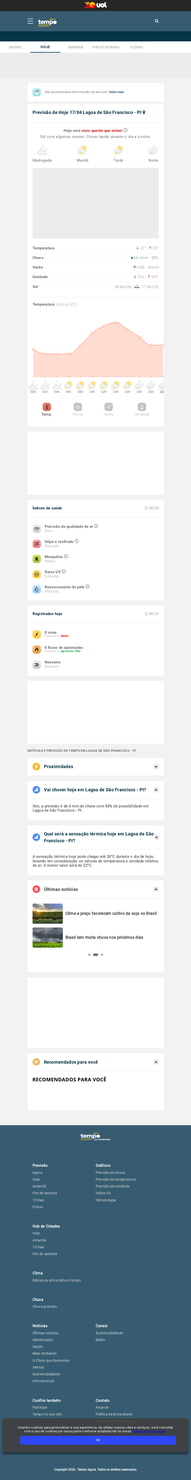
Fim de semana (106, 47)
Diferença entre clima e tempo (57, 1280)
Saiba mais (116, 92)
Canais (102, 1326)
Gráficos (103, 1165)
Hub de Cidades (46, 1226)
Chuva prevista (45, 1306)
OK (98, 1440)
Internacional (43, 1381)
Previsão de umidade (113, 1186)
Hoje (45, 47)
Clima (38, 1273)
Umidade (142, 410)
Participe (40, 1407)
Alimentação (43, 1340)
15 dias (136, 47)
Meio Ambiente (45, 1353)
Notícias (40, 1326)
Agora (15, 47)
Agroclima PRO (71, 651)
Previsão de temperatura (116, 1179)
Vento (108, 410)
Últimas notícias (46, 1333)
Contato (103, 1400)
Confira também (47, 1400)
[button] (89, 954)
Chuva (77, 410)
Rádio (100, 1340)
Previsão (40, 1165)
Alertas (38, 1367)
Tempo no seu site (47, 1414)
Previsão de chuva (110, 1173)
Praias (38, 1207)
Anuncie (102, 1407)
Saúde (38, 1347)
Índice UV (103, 1193)
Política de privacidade (149, 1431)
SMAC (65, 636)
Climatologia (106, 1200)
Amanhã (76, 47)
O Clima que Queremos (51, 1360)
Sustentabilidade (46, 1374)
